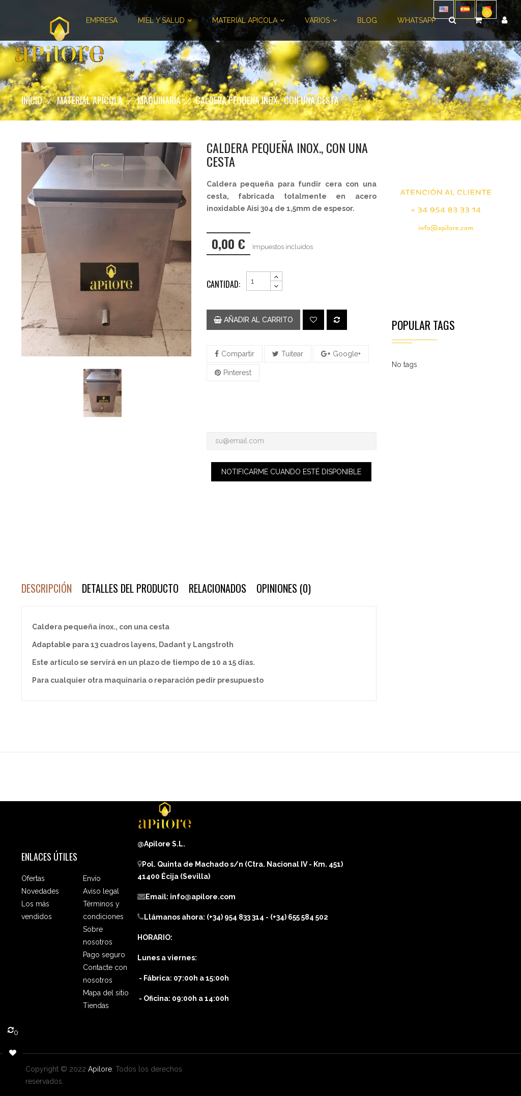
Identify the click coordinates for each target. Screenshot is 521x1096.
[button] (504, 20)
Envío (92, 878)
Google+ (347, 354)
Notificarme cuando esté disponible (291, 472)
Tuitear (292, 354)
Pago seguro (104, 955)
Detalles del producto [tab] (130, 588)
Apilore (100, 1069)
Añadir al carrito (253, 320)
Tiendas (96, 1005)
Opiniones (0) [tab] (283, 588)
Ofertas (33, 878)
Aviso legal (101, 891)
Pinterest (237, 373)
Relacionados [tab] (217, 588)
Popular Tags (423, 325)
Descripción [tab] (46, 588)
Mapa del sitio (106, 993)
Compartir (237, 354)
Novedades (40, 891)
